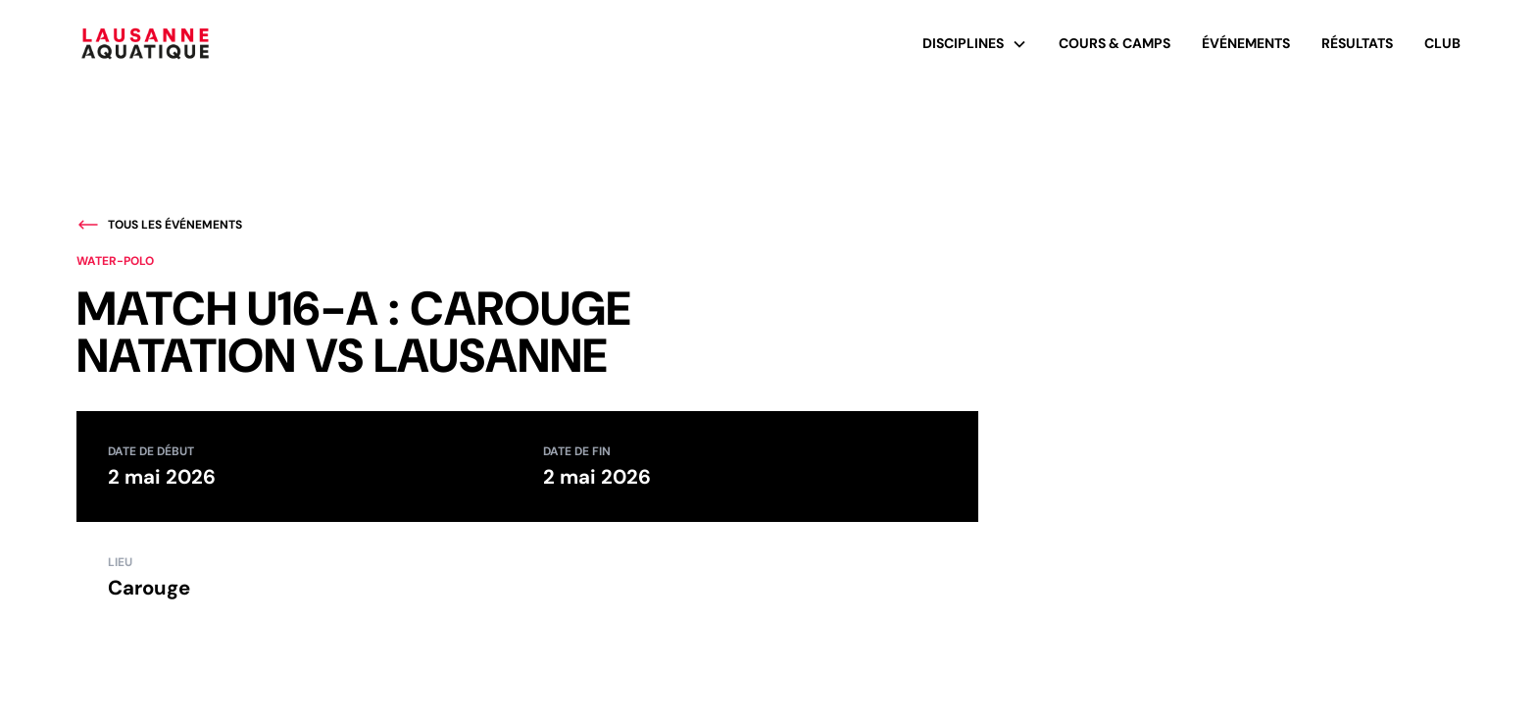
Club (1442, 43)
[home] (145, 44)
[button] (974, 43)
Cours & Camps (1114, 43)
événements (1246, 43)
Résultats (1357, 43)
